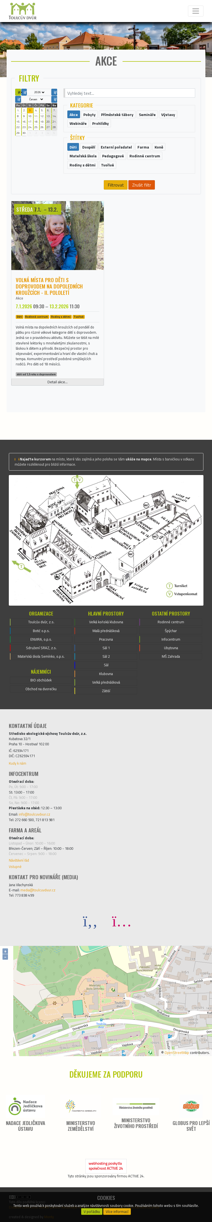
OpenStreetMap (177, 1052)
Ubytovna (171, 648)
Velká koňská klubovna (106, 622)
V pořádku (92, 1211)
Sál (106, 665)
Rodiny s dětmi (61, 317)
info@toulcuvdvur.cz (34, 814)
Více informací (117, 1211)
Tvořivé (79, 317)
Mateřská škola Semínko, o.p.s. (41, 656)
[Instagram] (121, 920)
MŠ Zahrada (171, 656)
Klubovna (106, 673)
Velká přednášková (106, 682)
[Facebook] (90, 920)
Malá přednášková (106, 630)
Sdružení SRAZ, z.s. (41, 648)
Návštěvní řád (19, 860)
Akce (19, 298)
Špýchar (171, 630)
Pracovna (106, 639)
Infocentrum (170, 639)
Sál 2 (106, 656)
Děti (19, 317)
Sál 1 (106, 648)
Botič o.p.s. (41, 630)
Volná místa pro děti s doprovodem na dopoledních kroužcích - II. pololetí (49, 286)
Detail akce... (57, 382)
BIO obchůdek (41, 680)
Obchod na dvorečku (41, 689)
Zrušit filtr (141, 185)
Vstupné (15, 866)
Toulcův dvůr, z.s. (41, 622)
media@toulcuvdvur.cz (37, 890)
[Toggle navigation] (195, 11)
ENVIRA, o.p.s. (41, 639)
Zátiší (106, 691)
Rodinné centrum (36, 317)
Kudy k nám (17, 763)
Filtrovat (116, 185)
